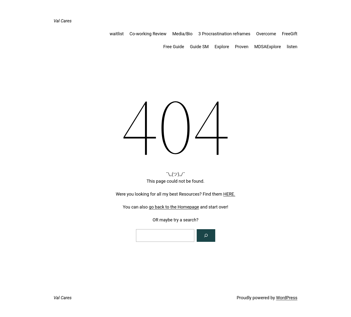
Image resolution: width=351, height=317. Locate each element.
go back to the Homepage (174, 206)
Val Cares (63, 20)
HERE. (229, 194)
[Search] (206, 235)
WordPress (286, 297)
